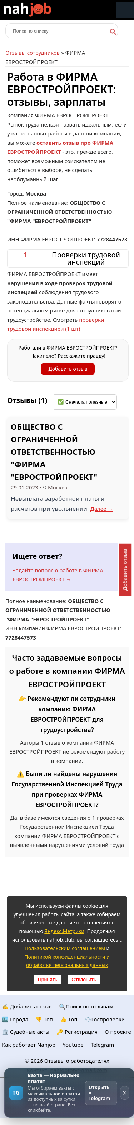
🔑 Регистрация (77, 1031)
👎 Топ (44, 1019)
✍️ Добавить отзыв (27, 1006)
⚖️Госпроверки (105, 1019)
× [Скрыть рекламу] (125, 1093)
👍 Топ (69, 1019)
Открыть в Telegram (99, 1092)
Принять (48, 979)
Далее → (101, 508)
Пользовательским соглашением (65, 948)
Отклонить (83, 979)
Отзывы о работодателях (76, 1060)
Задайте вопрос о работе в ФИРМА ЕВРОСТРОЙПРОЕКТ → (58, 575)
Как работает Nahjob (28, 1044)
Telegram (102, 1044)
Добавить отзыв (67, 368)
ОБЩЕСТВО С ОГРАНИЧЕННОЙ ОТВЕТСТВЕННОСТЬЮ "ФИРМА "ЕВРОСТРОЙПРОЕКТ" (54, 451)
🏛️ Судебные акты (25, 1031)
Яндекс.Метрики (64, 931)
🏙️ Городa (15, 1019)
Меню (125, 10)
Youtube (73, 1044)
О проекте (118, 1031)
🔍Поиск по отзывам (86, 1006)
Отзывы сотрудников (32, 52)
